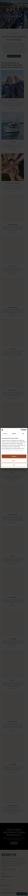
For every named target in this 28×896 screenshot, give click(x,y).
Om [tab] (23, 433)
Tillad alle (14, 456)
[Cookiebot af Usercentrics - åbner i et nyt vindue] (20, 430)
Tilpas (14, 460)
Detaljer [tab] (14, 433)
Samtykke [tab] (5, 433)
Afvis (14, 465)
